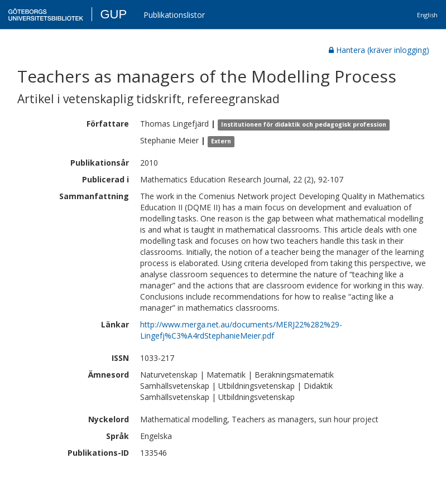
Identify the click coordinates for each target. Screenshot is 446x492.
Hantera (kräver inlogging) (379, 50)
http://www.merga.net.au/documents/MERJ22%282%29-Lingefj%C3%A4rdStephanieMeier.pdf (241, 330)
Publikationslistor (174, 14)
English (427, 15)
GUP (113, 14)
